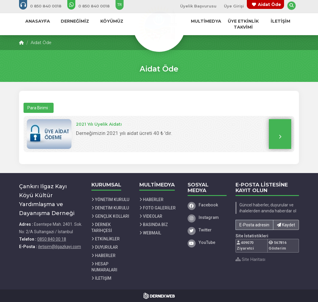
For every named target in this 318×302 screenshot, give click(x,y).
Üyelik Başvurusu (198, 6)
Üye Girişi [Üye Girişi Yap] (234, 6)
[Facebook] (207, 205)
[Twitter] (207, 230)
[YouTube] (207, 242)
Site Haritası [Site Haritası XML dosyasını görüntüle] (250, 259)
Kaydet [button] (286, 224)
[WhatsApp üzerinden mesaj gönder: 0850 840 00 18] (92, 6)
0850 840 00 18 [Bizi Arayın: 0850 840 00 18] (51, 239)
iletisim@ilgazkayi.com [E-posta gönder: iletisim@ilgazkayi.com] (59, 246)
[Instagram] (207, 217)
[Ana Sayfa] (159, 25)
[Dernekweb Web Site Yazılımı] (159, 295)
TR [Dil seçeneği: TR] (119, 4)
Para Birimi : (38, 107)
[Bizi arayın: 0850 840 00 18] (44, 6)
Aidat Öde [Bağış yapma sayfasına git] (269, 4)
